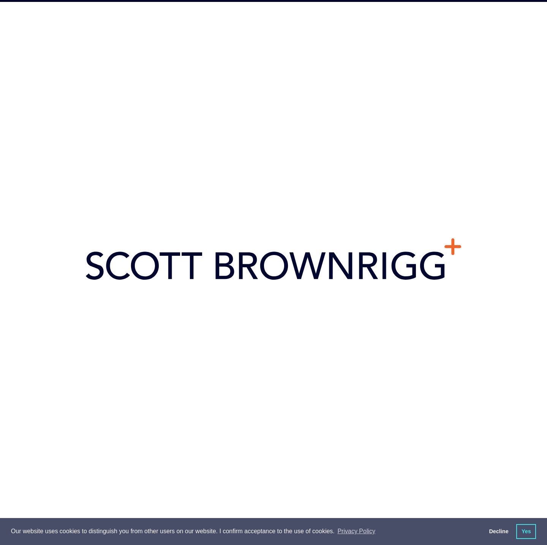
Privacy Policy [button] (356, 531)
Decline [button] (498, 531)
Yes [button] (526, 531)
